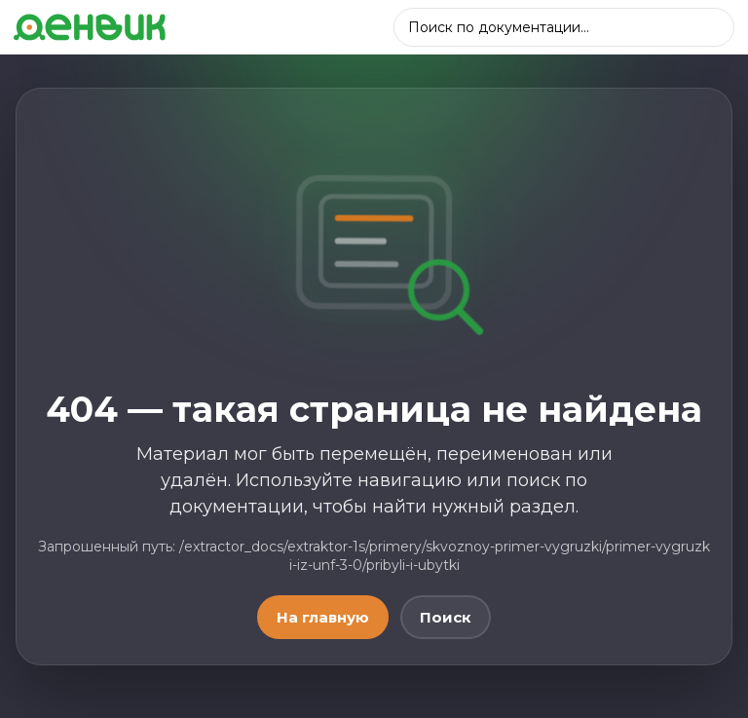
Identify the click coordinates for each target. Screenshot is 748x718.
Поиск (445, 617)
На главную (323, 617)
